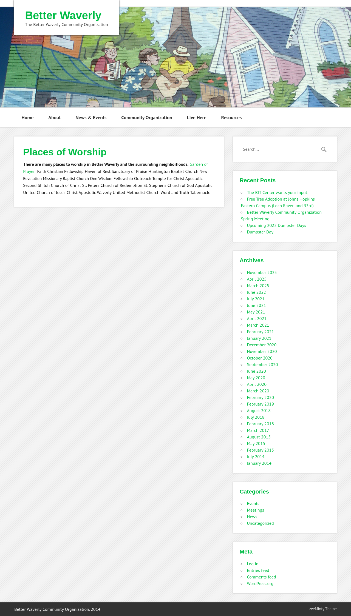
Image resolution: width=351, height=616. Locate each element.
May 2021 (256, 312)
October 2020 (259, 358)
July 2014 (255, 456)
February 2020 (260, 397)
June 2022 (256, 292)
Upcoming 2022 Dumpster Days (276, 225)
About (54, 117)
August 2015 (259, 437)
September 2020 (262, 364)
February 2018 (260, 423)
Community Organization (146, 117)
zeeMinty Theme (322, 608)
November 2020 (262, 351)
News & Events (90, 117)
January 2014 (259, 463)
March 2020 (258, 390)
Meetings (255, 510)
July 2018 (255, 417)
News (252, 516)
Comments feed (261, 577)
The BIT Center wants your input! (277, 192)
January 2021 (259, 338)
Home (28, 117)
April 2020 (257, 384)
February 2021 (260, 331)
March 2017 (258, 430)
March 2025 (258, 285)
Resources (231, 117)
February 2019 (260, 404)
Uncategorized (260, 523)
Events (253, 503)
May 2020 (256, 377)
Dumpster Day (260, 232)
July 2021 (255, 298)
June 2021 (256, 305)
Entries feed (258, 570)
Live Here (196, 117)
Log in (252, 563)
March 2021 (258, 325)
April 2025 (257, 279)
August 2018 (259, 410)
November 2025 (262, 272)
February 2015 (260, 450)
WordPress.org (260, 583)
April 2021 (257, 318)
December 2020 (261, 344)
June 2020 (256, 371)
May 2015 (256, 443)
